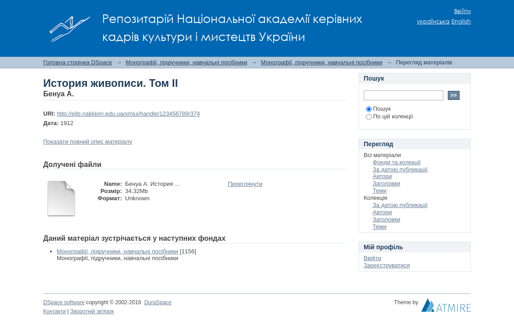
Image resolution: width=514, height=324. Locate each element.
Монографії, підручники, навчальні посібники (186, 62)
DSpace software (64, 302)
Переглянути (245, 183)
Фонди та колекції (397, 162)
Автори (382, 176)
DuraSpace (157, 302)
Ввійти (462, 11)
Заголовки (386, 183)
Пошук (378, 108)
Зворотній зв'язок (92, 311)
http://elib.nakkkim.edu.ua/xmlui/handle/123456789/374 (128, 113)
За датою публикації (400, 169)
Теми (380, 190)
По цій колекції (389, 116)
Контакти (54, 311)
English (461, 21)
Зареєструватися (387, 265)
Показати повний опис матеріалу (87, 141)
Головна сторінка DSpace (77, 62)
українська (433, 21)
